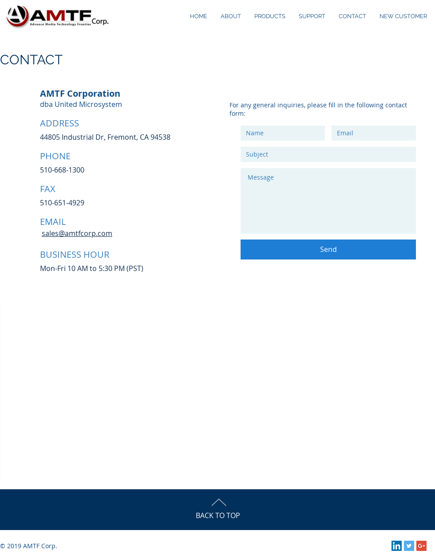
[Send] (328, 249)
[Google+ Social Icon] (421, 546)
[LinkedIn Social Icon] (397, 546)
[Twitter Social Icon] (409, 546)
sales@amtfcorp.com (77, 233)
